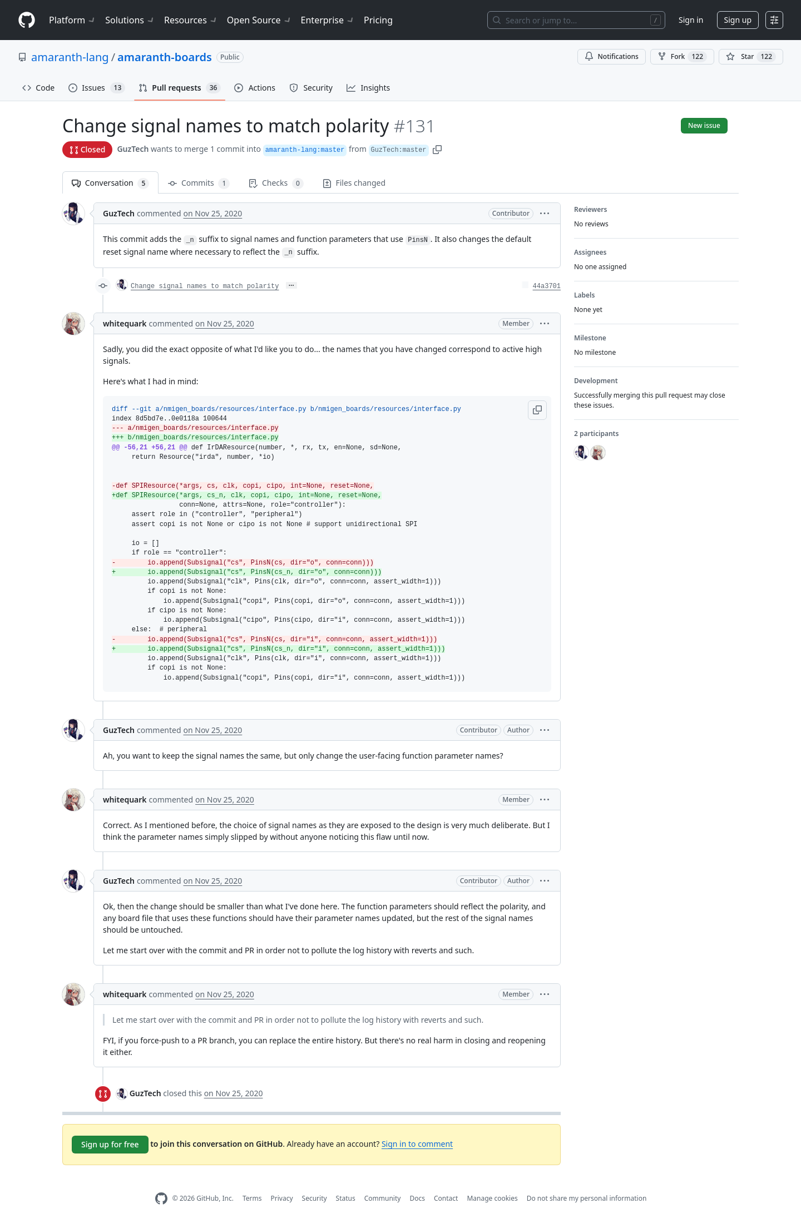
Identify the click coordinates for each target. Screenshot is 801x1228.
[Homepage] (27, 20)
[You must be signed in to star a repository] (751, 57)
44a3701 (547, 286)
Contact (446, 1198)
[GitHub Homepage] (161, 1199)
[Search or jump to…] (576, 20)
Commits (199, 183)
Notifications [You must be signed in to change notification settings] (612, 56)
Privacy (282, 1198)
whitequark (125, 323)
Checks (276, 183)
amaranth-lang (70, 57)
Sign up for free (110, 1144)
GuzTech (133, 148)
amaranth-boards (164, 57)
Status (345, 1198)
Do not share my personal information (587, 1198)
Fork (682, 56)
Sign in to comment (417, 1143)
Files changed (354, 182)
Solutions (130, 20)
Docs (417, 1198)
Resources (191, 20)
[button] (437, 149)
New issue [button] (704, 125)
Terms (252, 1198)
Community (382, 1198)
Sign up (737, 19)
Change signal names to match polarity (205, 286)
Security (314, 1198)
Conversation (110, 183)
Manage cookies (492, 1198)
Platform (72, 20)
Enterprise (328, 20)
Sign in (691, 19)
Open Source (259, 20)
